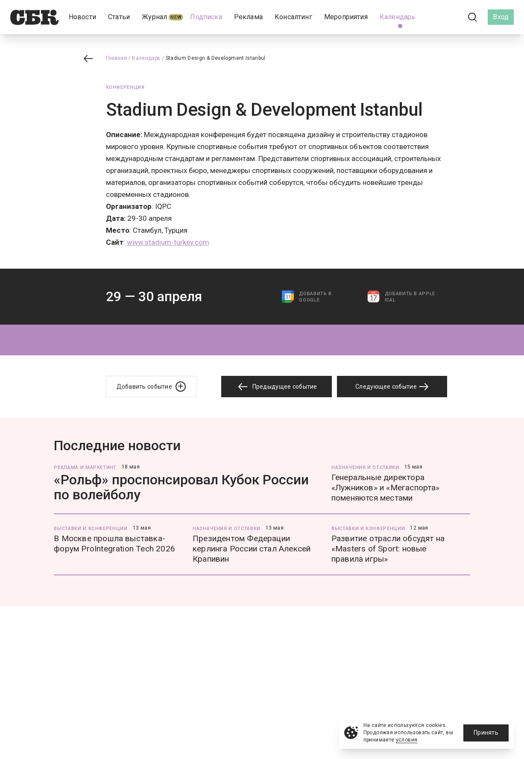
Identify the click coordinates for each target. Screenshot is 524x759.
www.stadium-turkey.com (168, 242)
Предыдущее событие (276, 386)
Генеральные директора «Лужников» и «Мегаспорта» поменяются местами (385, 487)
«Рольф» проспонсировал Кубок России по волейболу (181, 487)
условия (407, 740)
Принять (486, 732)
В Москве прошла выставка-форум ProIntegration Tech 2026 (114, 543)
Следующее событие (392, 386)
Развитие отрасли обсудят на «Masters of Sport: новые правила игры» (388, 548)
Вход (501, 17)
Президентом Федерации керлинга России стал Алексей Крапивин (251, 548)
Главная (116, 58)
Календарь (146, 58)
